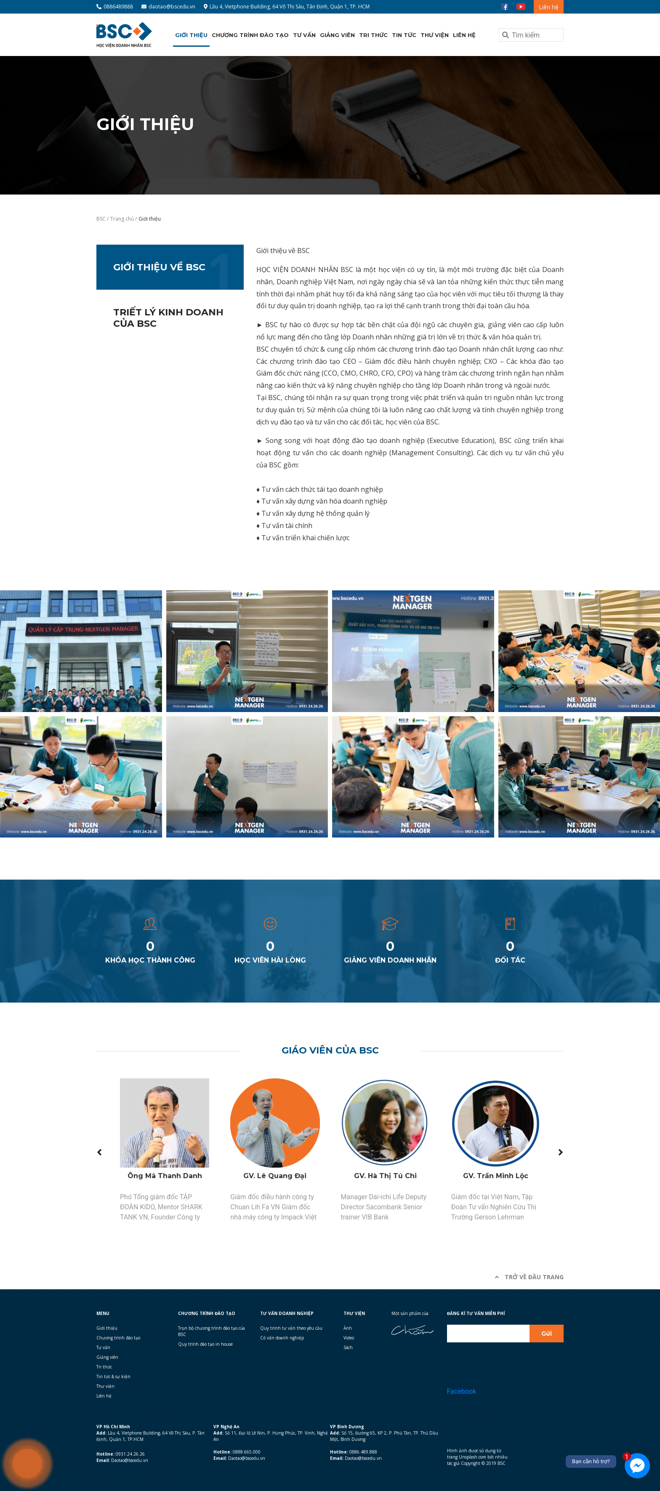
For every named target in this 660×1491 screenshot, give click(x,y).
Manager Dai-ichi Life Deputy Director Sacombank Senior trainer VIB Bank (418, 1207)
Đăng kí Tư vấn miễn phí (476, 1313)
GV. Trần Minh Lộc (531, 1176)
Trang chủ (122, 218)
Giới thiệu (191, 35)
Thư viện (434, 35)
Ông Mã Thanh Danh (199, 1176)
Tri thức (373, 35)
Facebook (461, 1391)
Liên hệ (549, 7)
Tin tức (404, 35)
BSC (101, 218)
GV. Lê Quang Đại (310, 1176)
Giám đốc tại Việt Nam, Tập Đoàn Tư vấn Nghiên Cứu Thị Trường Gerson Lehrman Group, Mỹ (528, 1207)
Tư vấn (304, 35)
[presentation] (99, 1152)
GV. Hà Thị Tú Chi (420, 1176)
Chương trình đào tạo (250, 35)
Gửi (546, 1333)
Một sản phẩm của (409, 1313)
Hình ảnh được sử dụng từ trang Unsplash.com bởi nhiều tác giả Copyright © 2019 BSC (477, 1457)
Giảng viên (337, 35)
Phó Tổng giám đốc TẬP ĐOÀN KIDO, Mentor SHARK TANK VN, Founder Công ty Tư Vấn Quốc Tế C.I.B (196, 1207)
